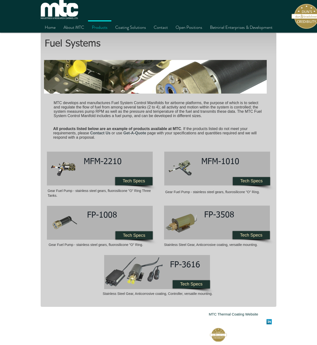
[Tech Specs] (133, 181)
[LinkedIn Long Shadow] (269, 321)
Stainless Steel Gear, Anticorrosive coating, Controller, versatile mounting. (158, 294)
